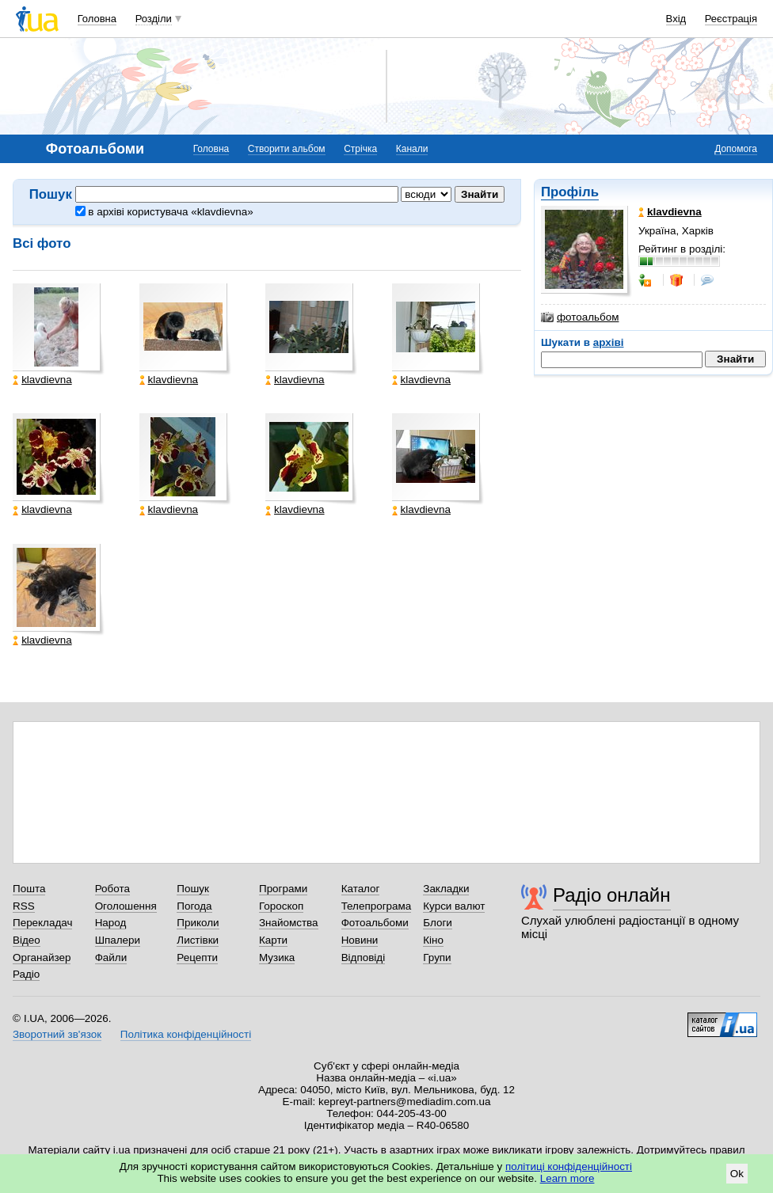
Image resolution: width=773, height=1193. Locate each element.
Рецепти (197, 957)
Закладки (446, 889)
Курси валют (454, 906)
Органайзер (41, 957)
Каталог (360, 889)
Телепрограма (376, 906)
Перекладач (42, 923)
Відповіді (363, 957)
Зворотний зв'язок (57, 1034)
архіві (608, 342)
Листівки (198, 940)
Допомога (735, 148)
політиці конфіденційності (568, 1166)
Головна (97, 19)
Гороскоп (281, 906)
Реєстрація (731, 19)
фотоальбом (580, 317)
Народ (111, 923)
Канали (412, 148)
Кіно (433, 940)
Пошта (29, 889)
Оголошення (126, 906)
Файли (111, 957)
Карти (273, 940)
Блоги (437, 923)
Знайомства (288, 923)
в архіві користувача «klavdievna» (164, 212)
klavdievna (42, 380)
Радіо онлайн (612, 895)
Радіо (26, 974)
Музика (277, 957)
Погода (194, 906)
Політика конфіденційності (185, 1034)
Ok (737, 1174)
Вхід (676, 19)
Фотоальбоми (375, 923)
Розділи (153, 19)
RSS (24, 906)
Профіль (570, 191)
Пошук (193, 889)
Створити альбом (287, 148)
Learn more (567, 1178)
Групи (437, 957)
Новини (360, 940)
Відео (26, 940)
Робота (112, 889)
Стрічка (360, 148)
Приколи (198, 923)
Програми (283, 889)
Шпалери (117, 940)
